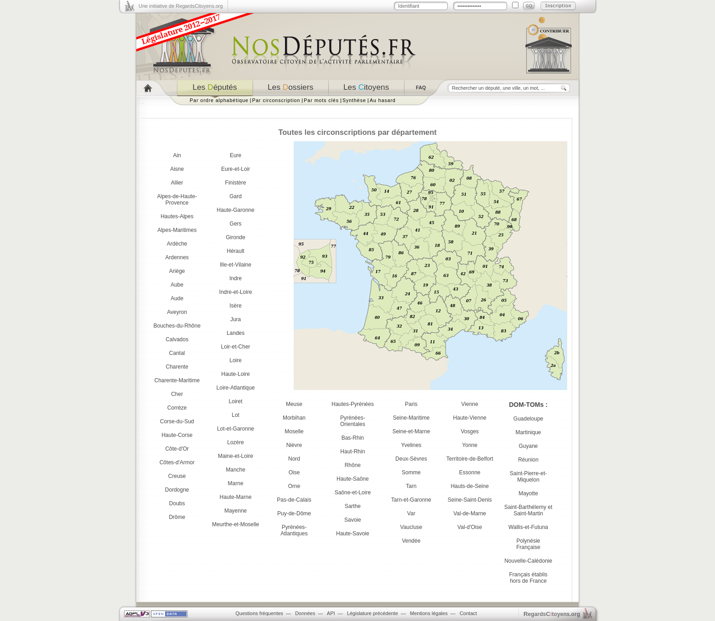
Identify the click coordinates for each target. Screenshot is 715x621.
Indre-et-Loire (235, 292)
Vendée (411, 541)
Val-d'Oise (469, 527)
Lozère (235, 442)
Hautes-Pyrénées (353, 404)
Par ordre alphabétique (219, 100)
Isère (235, 306)
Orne (294, 486)
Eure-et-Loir (235, 169)
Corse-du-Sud (177, 421)
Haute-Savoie (352, 533)
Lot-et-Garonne (235, 429)
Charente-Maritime (177, 380)
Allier (177, 183)
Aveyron (177, 312)
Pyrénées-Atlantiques (293, 530)
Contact (468, 613)
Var (411, 513)
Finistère (235, 183)
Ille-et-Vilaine (235, 265)
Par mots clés (321, 100)
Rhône (353, 465)
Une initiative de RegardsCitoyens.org (181, 6)
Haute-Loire (235, 374)
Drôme (177, 517)
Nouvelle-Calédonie (528, 561)
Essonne (470, 472)
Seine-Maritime (411, 418)
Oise (294, 472)
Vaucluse (411, 527)
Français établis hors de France (528, 577)
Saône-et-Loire (353, 492)
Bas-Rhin (353, 438)
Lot (235, 415)
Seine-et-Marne (411, 431)
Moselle (294, 431)
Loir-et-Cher (235, 347)
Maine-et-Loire (235, 456)
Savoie (352, 520)
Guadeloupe (528, 419)
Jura (235, 319)
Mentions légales (429, 613)
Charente (177, 367)
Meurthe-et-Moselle (235, 524)
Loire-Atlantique (236, 388)
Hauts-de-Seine (469, 486)
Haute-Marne (236, 497)
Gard (235, 196)
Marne (236, 483)
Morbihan (294, 418)
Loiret (236, 401)
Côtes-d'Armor (177, 462)
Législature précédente (372, 613)
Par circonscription (276, 100)
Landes (235, 333)
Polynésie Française (528, 544)
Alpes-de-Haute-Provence (177, 199)
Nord (294, 459)
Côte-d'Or (177, 449)
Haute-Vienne (470, 418)
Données (305, 613)
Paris (411, 404)
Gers (236, 224)
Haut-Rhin (352, 451)
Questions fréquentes (259, 613)
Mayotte (528, 493)
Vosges (469, 431)
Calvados (177, 339)
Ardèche (177, 244)
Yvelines (411, 445)
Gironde (235, 237)
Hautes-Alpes (177, 216)
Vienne (469, 404)
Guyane (528, 446)
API (331, 613)
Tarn (411, 486)
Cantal (177, 353)
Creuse (177, 476)
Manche (235, 470)
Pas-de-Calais (294, 500)
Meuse (294, 404)
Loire (235, 360)
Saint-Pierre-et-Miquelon (528, 476)
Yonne (469, 445)
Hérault (235, 251)
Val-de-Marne (469, 513)
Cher (177, 394)
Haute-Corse (176, 435)
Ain (177, 155)
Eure (235, 155)
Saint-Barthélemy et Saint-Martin (528, 510)
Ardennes (177, 257)
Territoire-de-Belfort (469, 459)
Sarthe (353, 506)
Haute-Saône (353, 479)
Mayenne (235, 511)
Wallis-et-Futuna (528, 527)
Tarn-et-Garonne (411, 500)
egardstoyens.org (551, 614)
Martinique (528, 432)
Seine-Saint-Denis (470, 500)
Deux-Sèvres (411, 459)
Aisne (177, 169)
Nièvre (294, 445)
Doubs (177, 503)
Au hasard (383, 100)
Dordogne (177, 490)
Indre (235, 278)
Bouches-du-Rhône (176, 326)
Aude (177, 298)
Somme (411, 472)
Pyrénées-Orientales (352, 421)
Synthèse (354, 100)
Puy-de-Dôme (294, 513)
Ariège (177, 271)
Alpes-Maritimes (177, 230)
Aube (177, 285)
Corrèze (177, 408)
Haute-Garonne (235, 210)
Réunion (528, 460)
